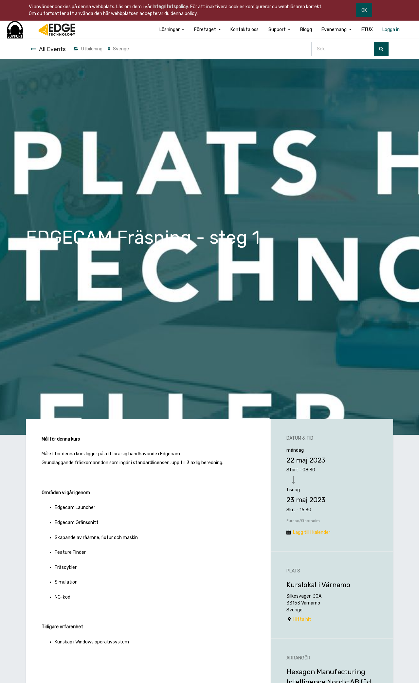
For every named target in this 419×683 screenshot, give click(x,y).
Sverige (118, 49)
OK (364, 10)
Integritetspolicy (170, 6)
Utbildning (88, 49)
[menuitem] (244, 29)
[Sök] (381, 49)
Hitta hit (302, 619)
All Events (48, 49)
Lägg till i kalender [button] (311, 532)
